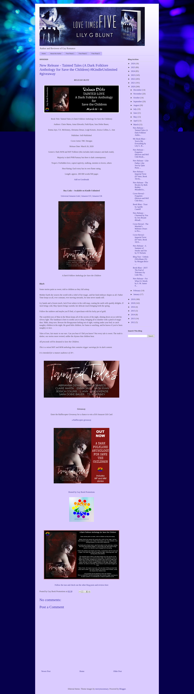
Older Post (117, 671)
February (137, 291)
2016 (133, 307)
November (137, 94)
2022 (133, 79)
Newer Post (45, 671)
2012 (133, 322)
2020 (133, 87)
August (136, 105)
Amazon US (86, 196)
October (136, 98)
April (135, 121)
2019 (133, 299)
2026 (133, 63)
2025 (133, 67)
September (137, 101)
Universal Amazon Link (70, 196)
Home (44, 53)
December (137, 90)
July (135, 109)
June (135, 113)
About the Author (55, 53)
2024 (133, 71)
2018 (133, 303)
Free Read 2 (83, 53)
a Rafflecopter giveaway (81, 420)
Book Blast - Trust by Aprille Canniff (140, 206)
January (136, 294)
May (135, 117)
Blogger (122, 689)
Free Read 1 (70, 53)
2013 (133, 318)
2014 (133, 315)
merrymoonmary (101, 689)
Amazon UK (97, 196)
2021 (133, 83)
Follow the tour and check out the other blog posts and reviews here (81, 585)
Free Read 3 (96, 53)
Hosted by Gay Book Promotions (81, 492)
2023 (133, 75)
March (136, 124)
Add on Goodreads (81, 179)
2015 (133, 311)
